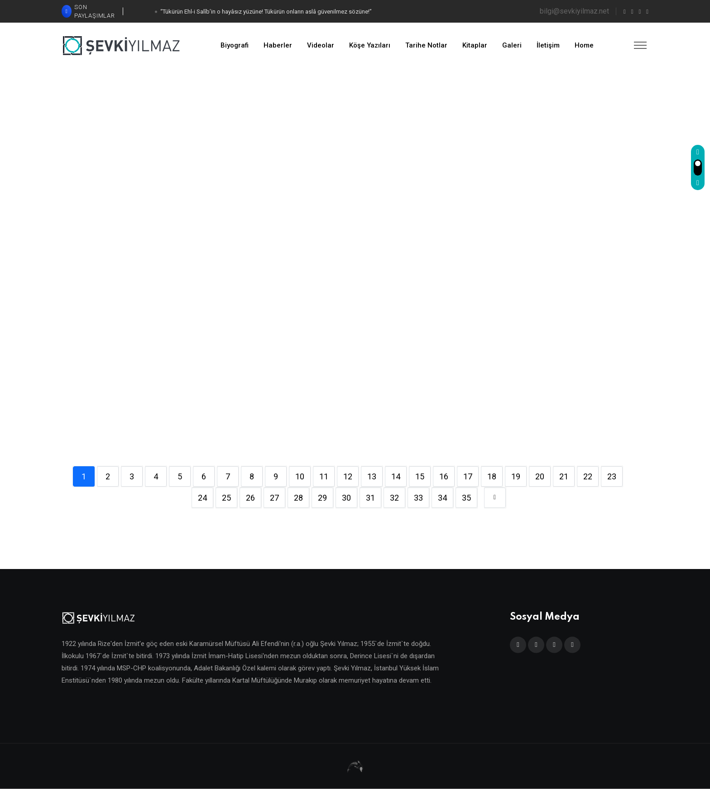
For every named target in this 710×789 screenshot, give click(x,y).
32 (394, 497)
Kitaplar (474, 45)
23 (611, 476)
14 (395, 476)
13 (371, 476)
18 (491, 476)
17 (467, 476)
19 (515, 476)
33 (418, 497)
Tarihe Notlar (426, 45)
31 (370, 497)
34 (442, 497)
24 (202, 497)
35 (466, 497)
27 (274, 497)
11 (323, 476)
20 (539, 476)
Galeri (512, 45)
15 (419, 476)
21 (563, 476)
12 (347, 476)
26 (250, 497)
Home (584, 45)
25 (226, 497)
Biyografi (235, 45)
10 (299, 476)
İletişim (548, 45)
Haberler (278, 45)
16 (443, 476)
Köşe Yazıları (369, 45)
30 (346, 497)
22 (587, 476)
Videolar (320, 45)
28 (298, 497)
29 (322, 497)
